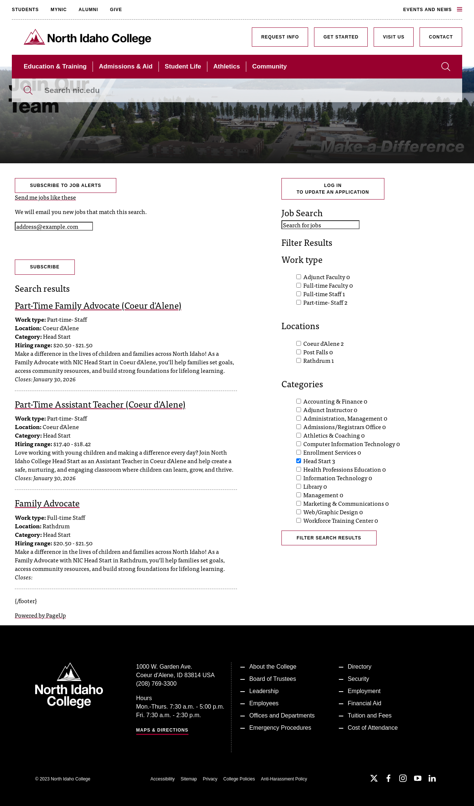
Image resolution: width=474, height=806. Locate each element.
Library (315, 486)
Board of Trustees (272, 679)
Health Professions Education (344, 469)
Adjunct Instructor (330, 409)
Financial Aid (364, 703)
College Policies (239, 779)
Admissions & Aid (126, 66)
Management (323, 494)
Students (25, 9)
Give (116, 9)
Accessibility (162, 779)
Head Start (319, 460)
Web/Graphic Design (333, 511)
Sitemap (189, 779)
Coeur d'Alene (323, 343)
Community (269, 66)
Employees (263, 703)
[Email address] (54, 226)
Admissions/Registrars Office (344, 426)
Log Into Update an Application (333, 189)
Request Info (280, 37)
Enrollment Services (332, 452)
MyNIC (59, 9)
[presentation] (71, 245)
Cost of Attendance (373, 728)
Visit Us (393, 37)
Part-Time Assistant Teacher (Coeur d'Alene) (100, 404)
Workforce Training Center (340, 520)
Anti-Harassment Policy (284, 779)
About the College (272, 666)
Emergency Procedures (280, 728)
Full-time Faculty (328, 285)
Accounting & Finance (335, 401)
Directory (359, 666)
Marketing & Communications (346, 503)
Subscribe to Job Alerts (65, 185)
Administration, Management (345, 418)
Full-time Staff (324, 293)
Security (358, 679)
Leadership (263, 691)
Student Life (183, 66)
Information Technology (337, 477)
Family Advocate (47, 502)
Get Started (340, 37)
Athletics (226, 66)
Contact (441, 37)
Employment (364, 691)
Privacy (210, 779)
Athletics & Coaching (334, 435)
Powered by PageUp (40, 615)
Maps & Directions (162, 730)
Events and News (432, 9)
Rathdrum (318, 360)
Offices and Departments (282, 715)
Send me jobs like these (45, 197)
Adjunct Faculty (326, 276)
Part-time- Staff (325, 302)
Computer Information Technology (351, 443)
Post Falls (318, 352)
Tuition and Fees (370, 715)
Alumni (88, 9)
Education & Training (55, 66)
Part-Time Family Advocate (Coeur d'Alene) (98, 305)
